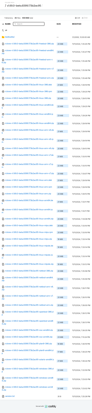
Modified (76, 24)
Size (59, 24)
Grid (84, 18)
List (77, 18)
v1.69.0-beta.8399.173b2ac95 (24, 5)
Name (8, 24)
